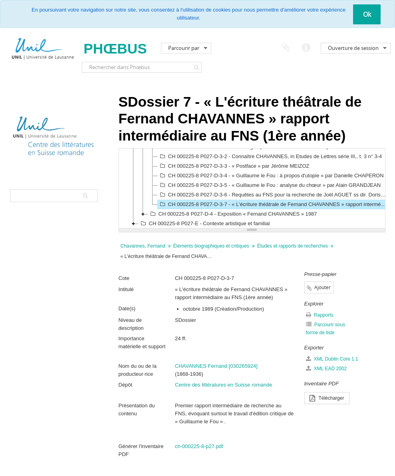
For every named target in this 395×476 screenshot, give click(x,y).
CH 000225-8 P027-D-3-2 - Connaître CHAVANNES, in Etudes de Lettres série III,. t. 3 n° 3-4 (270, 156)
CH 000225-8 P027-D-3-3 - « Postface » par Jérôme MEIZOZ (234, 166)
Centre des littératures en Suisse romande (223, 385)
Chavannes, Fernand (143, 246)
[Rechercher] (197, 67)
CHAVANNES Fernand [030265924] (216, 366)
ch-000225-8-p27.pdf (199, 446)
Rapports (319, 315)
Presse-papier (286, 48)
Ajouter (322, 287)
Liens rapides (306, 48)
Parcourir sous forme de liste (325, 328)
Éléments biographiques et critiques (211, 246)
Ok (367, 14)
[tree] (252, 188)
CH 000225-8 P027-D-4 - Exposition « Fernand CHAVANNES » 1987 (232, 214)
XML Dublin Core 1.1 (332, 359)
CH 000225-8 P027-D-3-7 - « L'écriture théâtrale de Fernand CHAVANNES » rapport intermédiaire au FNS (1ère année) (273, 204)
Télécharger (327, 398)
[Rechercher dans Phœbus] (142, 67)
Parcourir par (183, 48)
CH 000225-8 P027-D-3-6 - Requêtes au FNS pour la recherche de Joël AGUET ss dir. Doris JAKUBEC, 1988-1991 (273, 195)
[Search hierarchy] (54, 195)
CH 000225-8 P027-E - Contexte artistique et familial (204, 223)
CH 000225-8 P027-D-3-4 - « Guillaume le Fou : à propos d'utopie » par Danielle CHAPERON (271, 175)
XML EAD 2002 (326, 368)
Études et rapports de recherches (292, 246)
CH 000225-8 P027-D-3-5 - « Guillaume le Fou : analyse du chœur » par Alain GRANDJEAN (269, 185)
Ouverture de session (353, 48)
